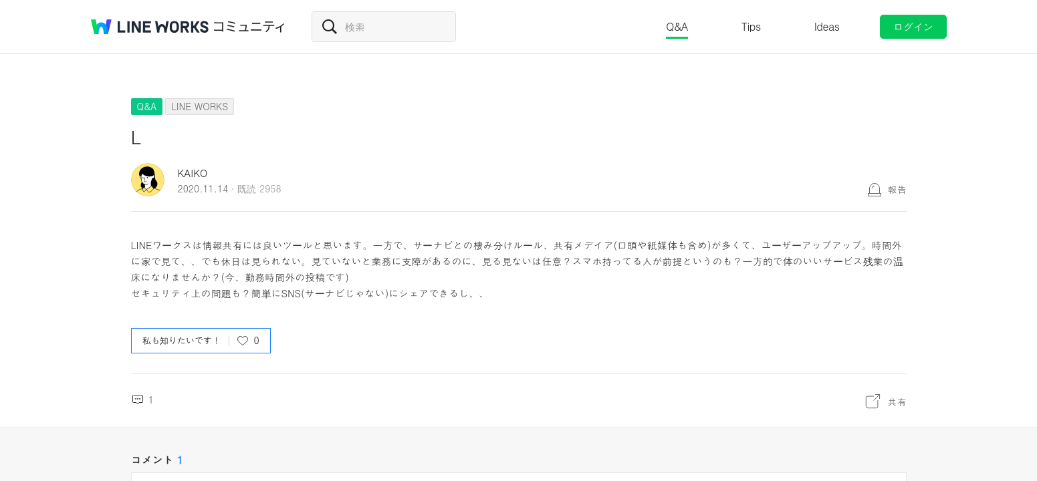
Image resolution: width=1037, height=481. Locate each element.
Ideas (827, 26)
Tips (751, 26)
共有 (897, 401)
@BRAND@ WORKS (150, 26)
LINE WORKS (199, 106)
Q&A (677, 26)
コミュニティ (249, 27)
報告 (897, 189)
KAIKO (193, 173)
